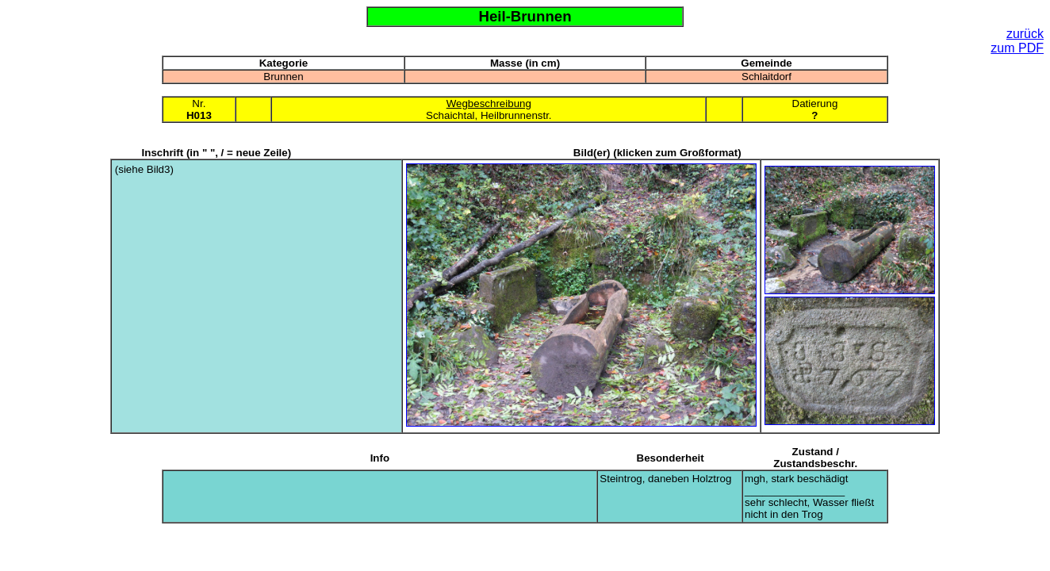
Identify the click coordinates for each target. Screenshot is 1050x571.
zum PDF (1017, 48)
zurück (1025, 33)
